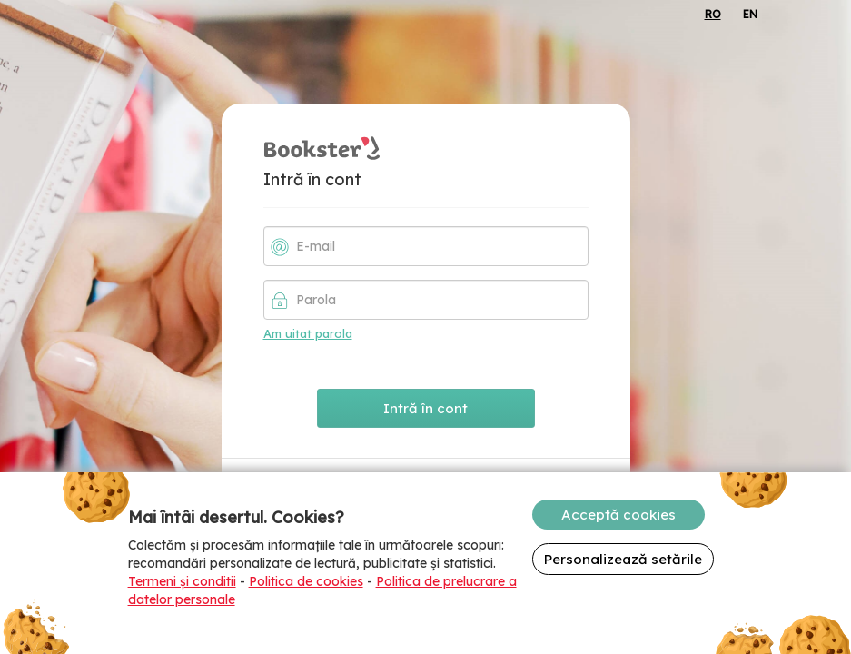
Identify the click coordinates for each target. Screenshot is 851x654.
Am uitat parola (307, 333)
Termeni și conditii (182, 581)
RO (713, 14)
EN (750, 14)
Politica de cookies (306, 581)
